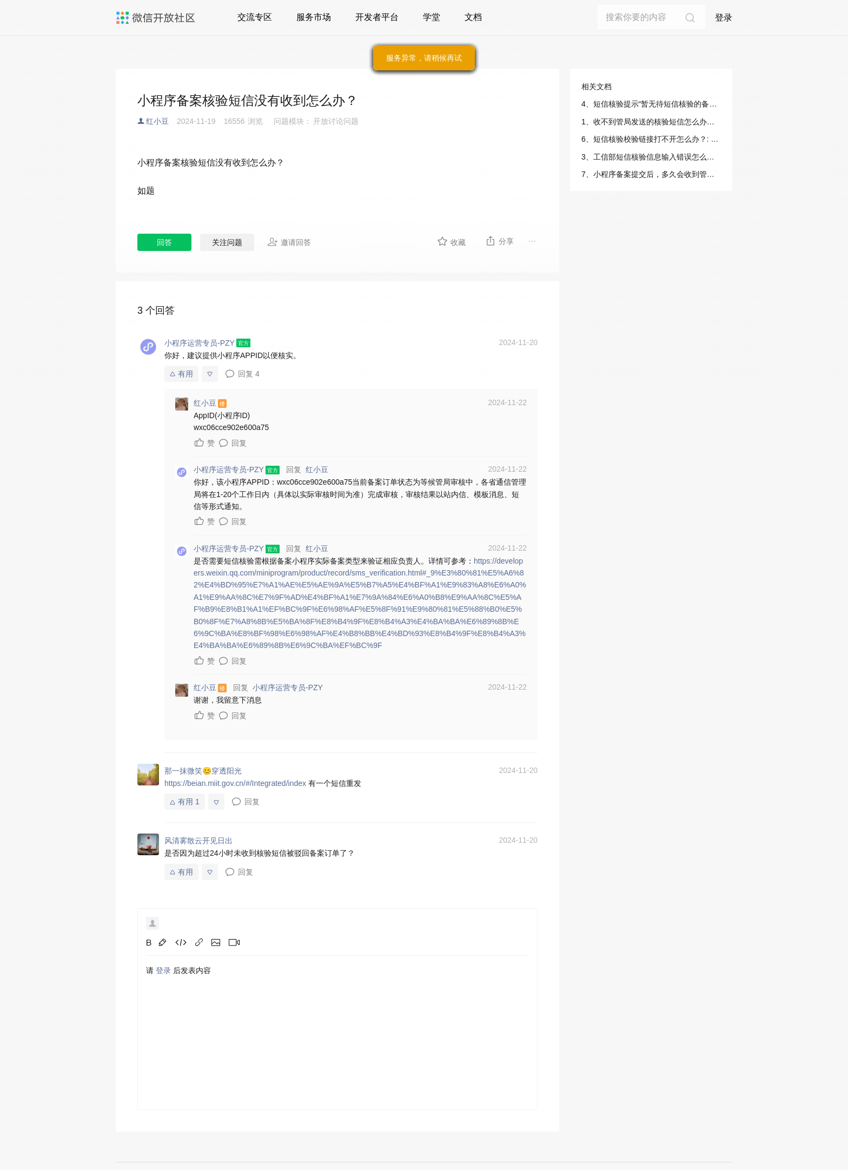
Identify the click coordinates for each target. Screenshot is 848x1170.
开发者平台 (377, 17)
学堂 (431, 17)
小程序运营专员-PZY (288, 687)
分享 (499, 240)
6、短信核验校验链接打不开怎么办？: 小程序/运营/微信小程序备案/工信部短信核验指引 (651, 139)
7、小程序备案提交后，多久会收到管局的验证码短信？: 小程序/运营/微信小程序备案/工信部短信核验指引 (651, 174)
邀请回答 (289, 241)
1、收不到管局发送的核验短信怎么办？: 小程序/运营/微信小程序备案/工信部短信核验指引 (651, 121)
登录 (723, 17)
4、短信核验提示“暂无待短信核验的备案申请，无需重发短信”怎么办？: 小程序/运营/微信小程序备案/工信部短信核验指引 (651, 104)
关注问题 (227, 242)
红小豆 (157, 121)
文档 (473, 17)
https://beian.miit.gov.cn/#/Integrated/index (235, 783)
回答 (164, 242)
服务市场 (313, 17)
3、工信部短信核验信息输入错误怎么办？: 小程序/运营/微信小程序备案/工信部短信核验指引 (651, 157)
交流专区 (254, 17)
